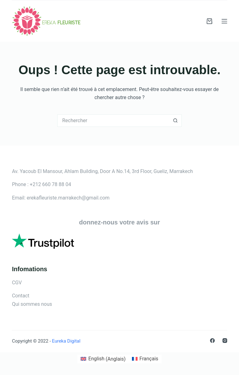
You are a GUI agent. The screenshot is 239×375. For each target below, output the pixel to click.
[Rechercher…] (113, 120)
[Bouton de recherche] (175, 120)
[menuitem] (103, 359)
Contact (20, 296)
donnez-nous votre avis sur (119, 222)
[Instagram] (225, 340)
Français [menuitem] (148, 359)
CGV (17, 283)
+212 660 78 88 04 (50, 184)
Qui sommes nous (32, 304)
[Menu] (224, 21)
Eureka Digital (65, 341)
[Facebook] (212, 340)
